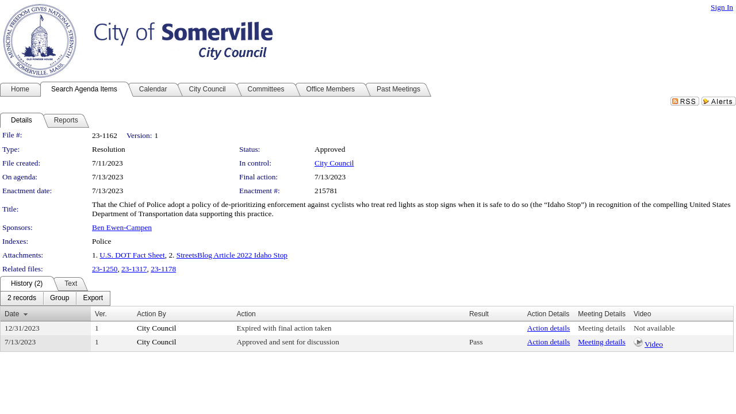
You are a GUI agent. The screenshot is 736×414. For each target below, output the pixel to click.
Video (654, 344)
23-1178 (163, 268)
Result (479, 314)
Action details (548, 328)
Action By (151, 314)
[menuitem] (22, 298)
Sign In (722, 7)
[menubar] (55, 298)
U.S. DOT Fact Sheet (131, 255)
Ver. (101, 314)
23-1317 (134, 268)
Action (245, 314)
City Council (334, 163)
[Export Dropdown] (93, 298)
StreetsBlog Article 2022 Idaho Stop (232, 255)
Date (12, 314)
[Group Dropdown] (59, 298)
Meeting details (602, 328)
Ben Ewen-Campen (122, 227)
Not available (654, 328)
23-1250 (104, 268)
